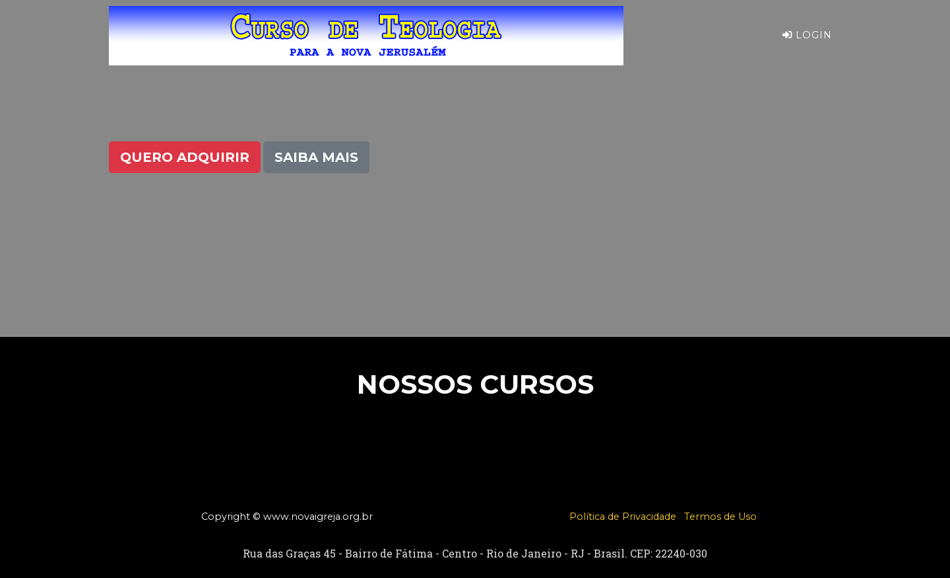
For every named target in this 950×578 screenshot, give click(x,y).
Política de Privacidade (622, 517)
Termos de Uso (720, 517)
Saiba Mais (316, 157)
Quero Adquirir (184, 157)
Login (807, 46)
